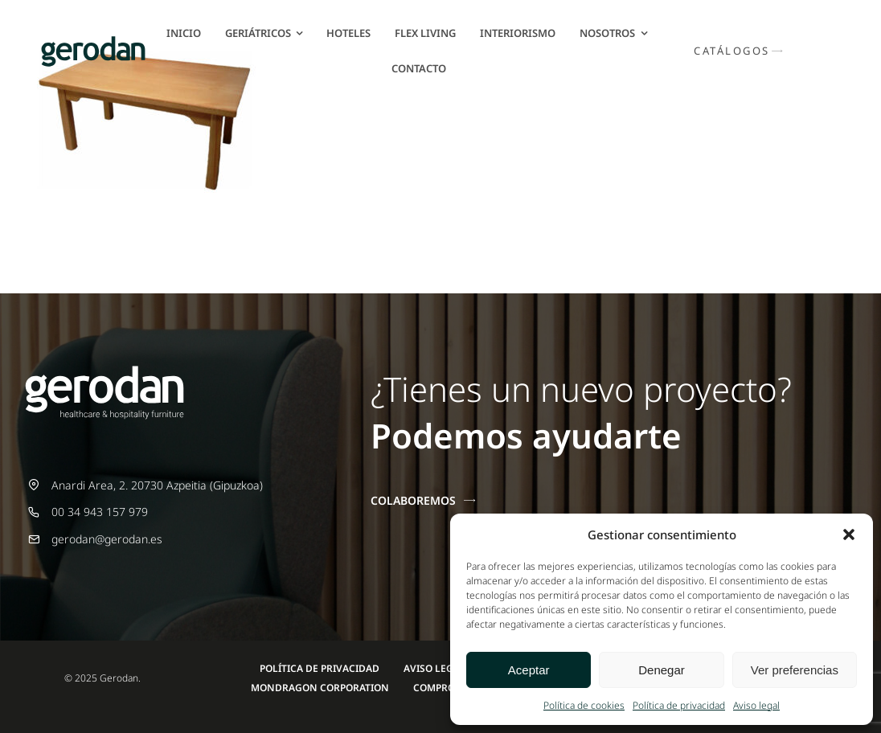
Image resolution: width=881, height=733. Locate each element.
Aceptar (529, 670)
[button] (849, 534)
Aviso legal (756, 705)
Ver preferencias (794, 670)
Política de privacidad (679, 705)
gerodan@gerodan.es (106, 539)
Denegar (661, 670)
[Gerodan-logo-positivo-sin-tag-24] (93, 41)
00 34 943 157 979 (99, 511)
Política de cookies (584, 705)
